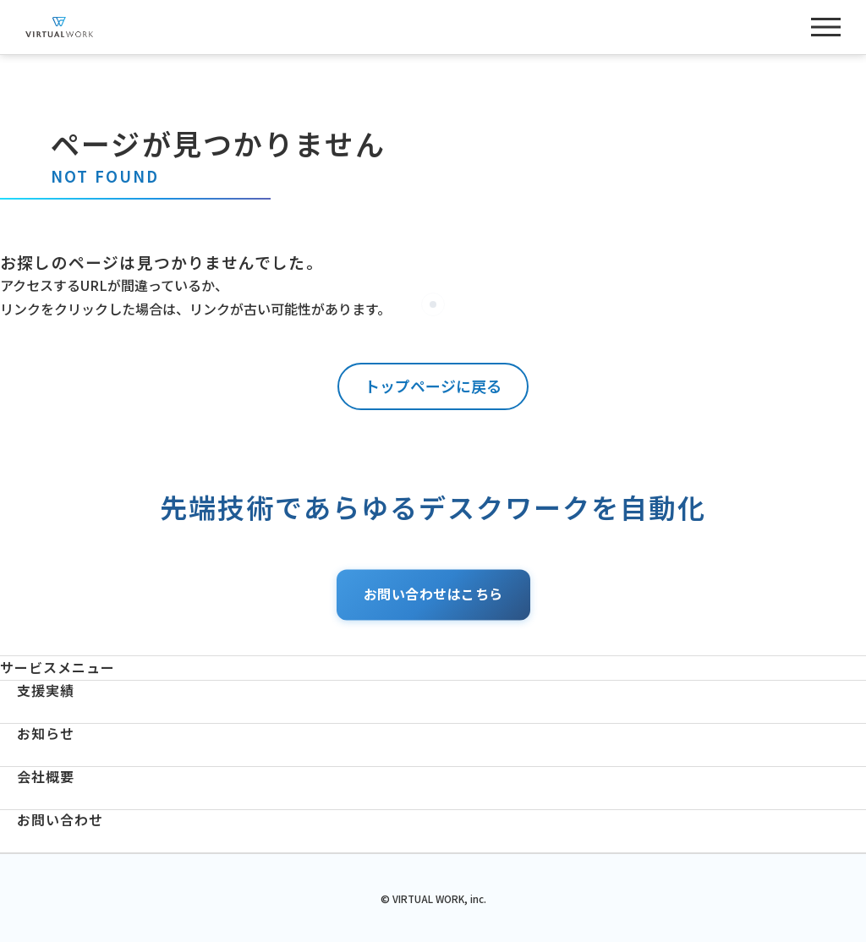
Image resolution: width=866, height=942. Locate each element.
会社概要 (45, 776)
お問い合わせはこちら (433, 594)
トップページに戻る (433, 386)
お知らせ (45, 733)
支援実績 (45, 690)
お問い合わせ (60, 820)
